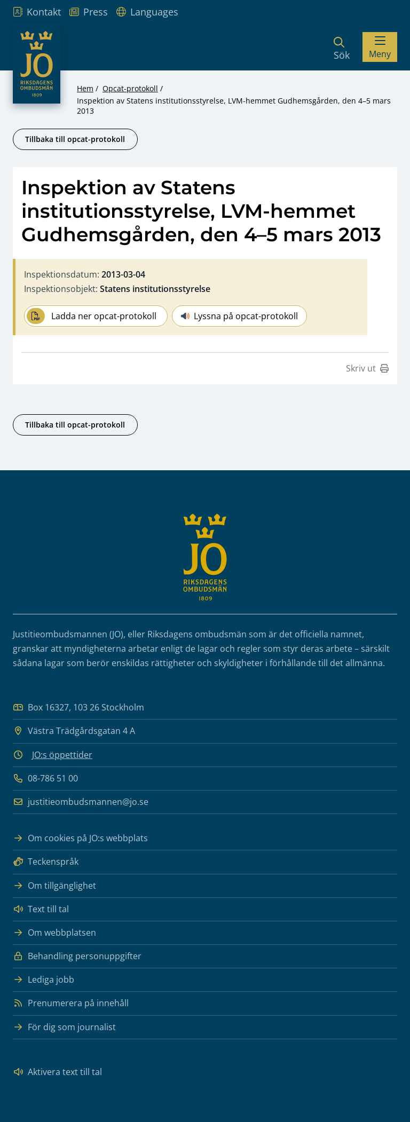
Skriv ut (367, 368)
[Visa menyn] (379, 47)
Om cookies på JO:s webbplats (80, 838)
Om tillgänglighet (54, 886)
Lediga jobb (43, 980)
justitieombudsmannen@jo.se (80, 802)
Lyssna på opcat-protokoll (239, 316)
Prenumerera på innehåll (71, 1003)
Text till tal (41, 909)
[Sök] (341, 47)
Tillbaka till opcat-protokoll (75, 139)
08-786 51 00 (45, 778)
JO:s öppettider (62, 755)
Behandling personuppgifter (77, 956)
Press (88, 11)
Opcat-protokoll (130, 88)
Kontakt (37, 11)
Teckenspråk (45, 862)
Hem (85, 88)
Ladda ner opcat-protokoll (91, 316)
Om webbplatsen (54, 933)
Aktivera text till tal (57, 1072)
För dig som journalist (64, 1027)
